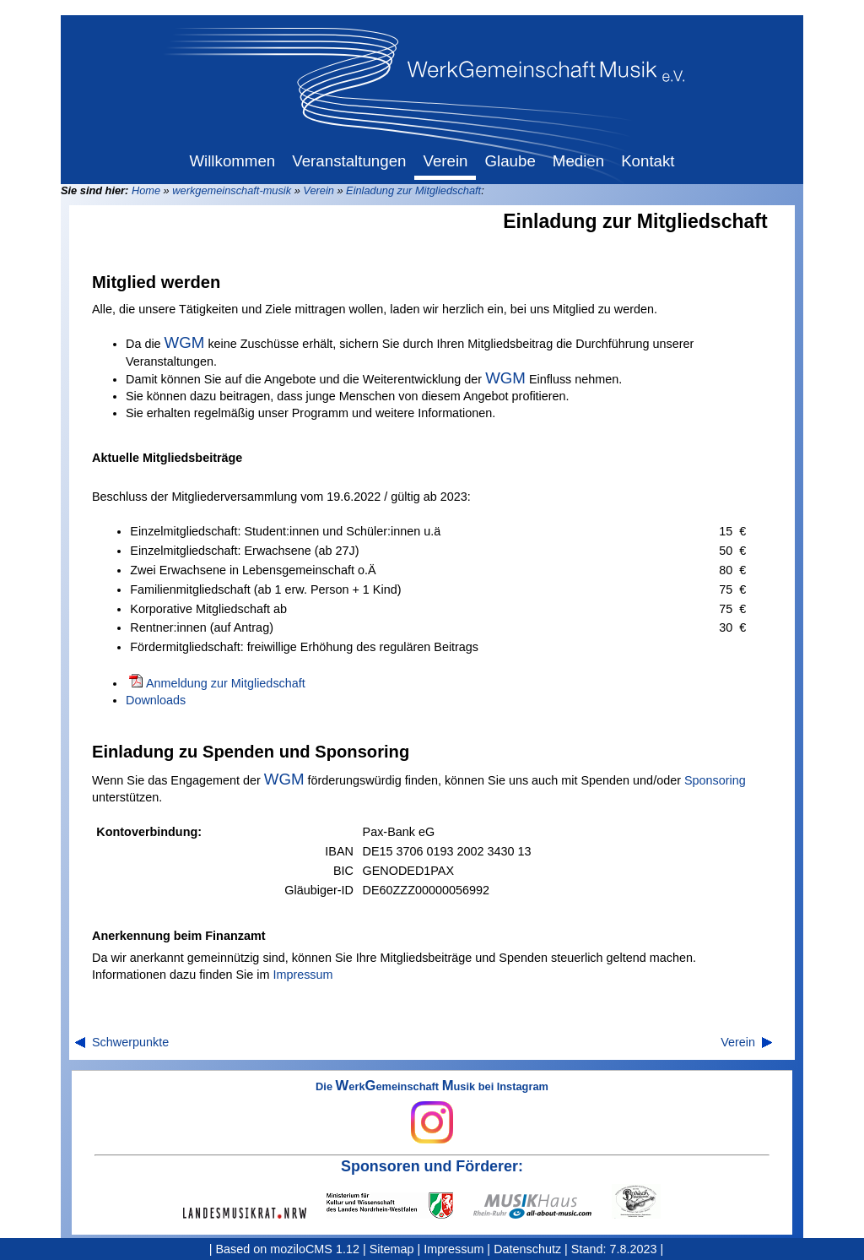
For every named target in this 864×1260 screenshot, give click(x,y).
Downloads (156, 700)
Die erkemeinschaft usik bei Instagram (432, 1112)
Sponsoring (715, 780)
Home (146, 190)
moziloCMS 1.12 (314, 1249)
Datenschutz (527, 1249)
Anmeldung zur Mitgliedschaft (225, 683)
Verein (318, 190)
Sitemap (392, 1249)
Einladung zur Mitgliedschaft (413, 190)
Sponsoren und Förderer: (432, 1166)
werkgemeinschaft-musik (231, 190)
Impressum (302, 974)
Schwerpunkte (130, 1042)
